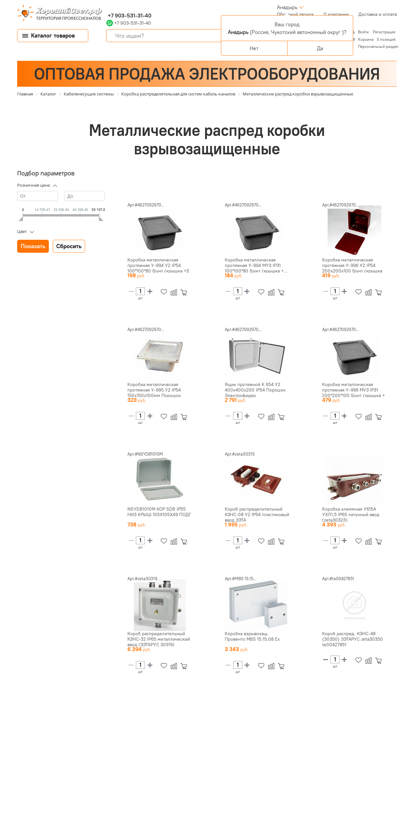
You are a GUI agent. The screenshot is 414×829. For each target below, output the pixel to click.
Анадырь (287, 7)
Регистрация (384, 31)
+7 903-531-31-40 (128, 15)
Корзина (366, 39)
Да (320, 48)
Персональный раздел (378, 46)
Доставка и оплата (377, 14)
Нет (254, 48)
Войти (364, 31)
